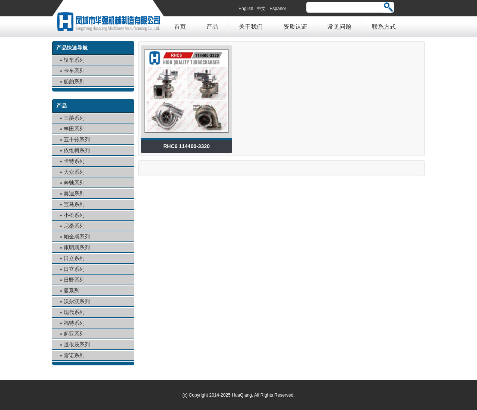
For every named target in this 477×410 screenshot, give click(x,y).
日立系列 (74, 258)
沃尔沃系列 (77, 301)
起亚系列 (74, 334)
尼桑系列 (74, 226)
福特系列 (74, 323)
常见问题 (339, 26)
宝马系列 (74, 204)
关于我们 (251, 26)
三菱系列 (74, 118)
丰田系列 (74, 129)
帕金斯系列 (77, 237)
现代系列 (74, 312)
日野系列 (74, 280)
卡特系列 (74, 161)
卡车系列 (74, 71)
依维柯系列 (77, 150)
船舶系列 (74, 81)
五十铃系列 (77, 139)
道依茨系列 (77, 344)
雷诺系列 (74, 355)
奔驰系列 (74, 183)
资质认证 (295, 26)
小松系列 (74, 215)
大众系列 (74, 172)
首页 (180, 26)
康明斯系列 (77, 247)
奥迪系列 (74, 193)
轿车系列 (74, 60)
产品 (212, 26)
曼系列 (71, 291)
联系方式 (384, 26)
